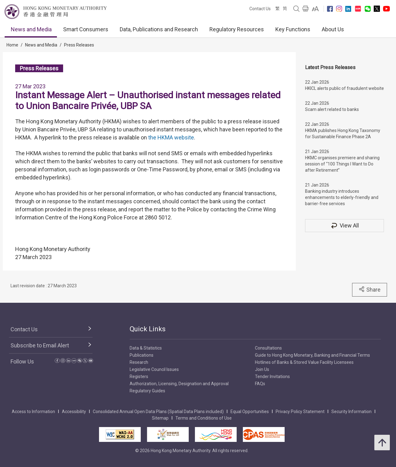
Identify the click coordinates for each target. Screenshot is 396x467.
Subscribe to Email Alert (40, 345)
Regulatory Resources (236, 29)
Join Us (262, 369)
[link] (315, 9)
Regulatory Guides (147, 390)
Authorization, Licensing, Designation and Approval (179, 383)
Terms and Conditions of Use (203, 418)
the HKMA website (171, 137)
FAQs (260, 383)
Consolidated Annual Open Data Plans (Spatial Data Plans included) (158, 411)
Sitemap (160, 418)
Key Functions (292, 29)
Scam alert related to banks (332, 109)
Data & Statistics (146, 348)
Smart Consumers (85, 29)
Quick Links (148, 329)
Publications (141, 355)
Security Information (351, 411)
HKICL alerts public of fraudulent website (344, 88)
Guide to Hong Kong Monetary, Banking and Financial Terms (312, 355)
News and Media (31, 29)
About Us (333, 29)
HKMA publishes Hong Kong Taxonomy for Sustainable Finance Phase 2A (342, 133)
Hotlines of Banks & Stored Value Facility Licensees (304, 362)
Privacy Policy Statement (300, 411)
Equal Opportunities (249, 411)
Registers (139, 376)
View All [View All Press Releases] (344, 225)
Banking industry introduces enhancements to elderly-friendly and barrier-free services (341, 197)
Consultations (268, 348)
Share (370, 289)
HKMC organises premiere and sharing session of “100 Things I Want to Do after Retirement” (342, 164)
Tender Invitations (272, 376)
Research (139, 362)
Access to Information (33, 411)
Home (12, 44)
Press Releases (79, 44)
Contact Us (260, 8)
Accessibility (74, 411)
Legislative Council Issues (154, 369)
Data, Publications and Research (159, 29)
